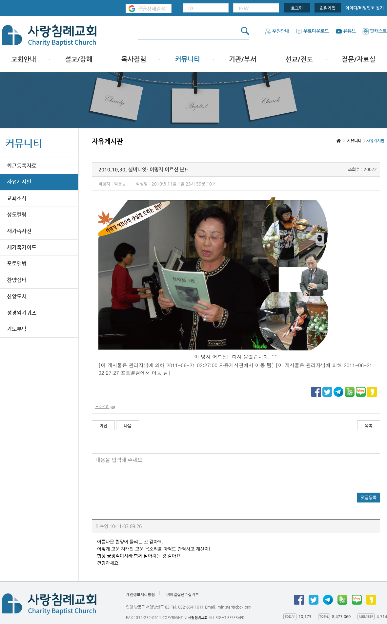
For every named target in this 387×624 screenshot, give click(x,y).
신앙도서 (17, 296)
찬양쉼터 (17, 280)
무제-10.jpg (105, 406)
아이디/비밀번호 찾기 (364, 7)
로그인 (297, 8)
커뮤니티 (187, 59)
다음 (128, 425)
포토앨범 (17, 263)
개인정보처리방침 (140, 594)
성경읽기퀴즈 (21, 313)
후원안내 (277, 30)
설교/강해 (78, 59)
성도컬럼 (17, 215)
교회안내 (23, 59)
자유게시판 (19, 182)
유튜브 (346, 30)
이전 (103, 425)
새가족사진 (19, 231)
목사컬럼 (133, 59)
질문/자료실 (359, 59)
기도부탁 (17, 329)
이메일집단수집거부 (182, 594)
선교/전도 (299, 59)
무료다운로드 (312, 30)
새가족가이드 (21, 247)
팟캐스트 (374, 30)
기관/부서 (242, 59)
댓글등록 (369, 497)
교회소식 (17, 198)
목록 (369, 425)
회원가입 (328, 8)
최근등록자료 (21, 166)
